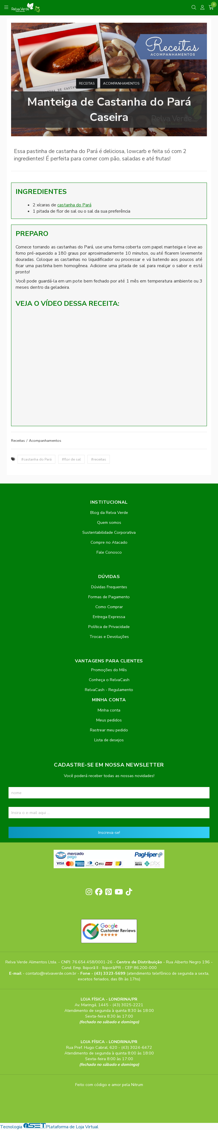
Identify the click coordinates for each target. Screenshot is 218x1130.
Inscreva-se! (109, 832)
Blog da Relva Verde (109, 512)
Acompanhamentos (121, 83)
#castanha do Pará (36, 459)
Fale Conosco (109, 552)
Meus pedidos (109, 720)
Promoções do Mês (109, 670)
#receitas (98, 459)
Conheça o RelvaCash (109, 680)
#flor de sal (71, 459)
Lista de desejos (109, 740)
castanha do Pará (74, 205)
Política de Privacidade (109, 626)
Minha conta (109, 710)
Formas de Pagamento (109, 597)
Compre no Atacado (109, 542)
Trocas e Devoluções (109, 636)
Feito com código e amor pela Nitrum (109, 1084)
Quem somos (109, 522)
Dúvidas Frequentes (109, 587)
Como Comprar (109, 607)
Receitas (87, 83)
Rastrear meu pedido (109, 730)
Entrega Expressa (109, 617)
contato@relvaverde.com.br (51, 973)
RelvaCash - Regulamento (109, 689)
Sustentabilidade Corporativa (109, 532)
